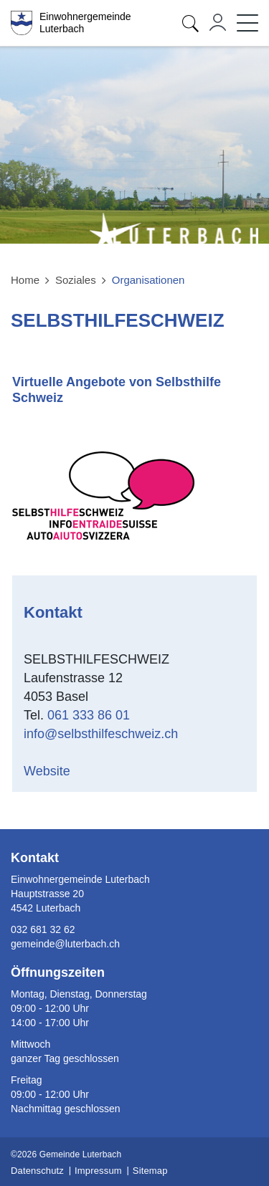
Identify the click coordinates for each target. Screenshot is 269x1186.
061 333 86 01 (88, 715)
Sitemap (150, 1170)
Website (56, 771)
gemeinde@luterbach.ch (65, 944)
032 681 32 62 (43, 929)
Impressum (98, 1170)
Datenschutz (37, 1170)
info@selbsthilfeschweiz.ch (101, 734)
